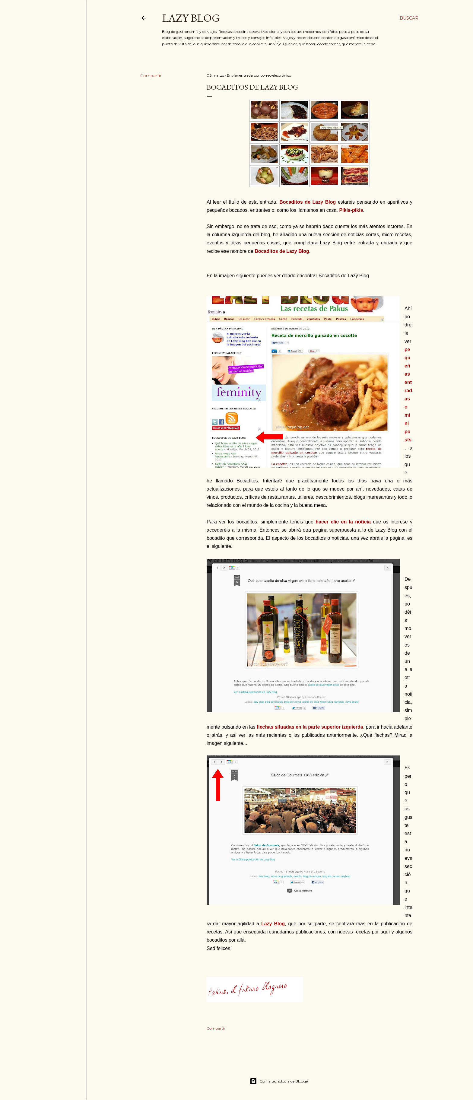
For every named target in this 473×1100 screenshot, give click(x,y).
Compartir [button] (150, 75)
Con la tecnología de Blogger (279, 1081)
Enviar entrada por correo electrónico (259, 75)
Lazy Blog (191, 18)
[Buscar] (409, 18)
